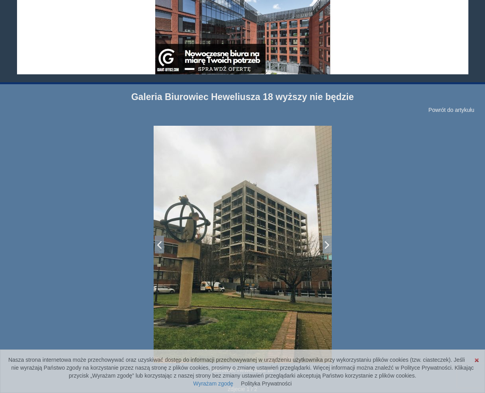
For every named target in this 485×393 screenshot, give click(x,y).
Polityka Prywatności (266, 383)
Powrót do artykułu (451, 110)
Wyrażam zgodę (213, 383)
